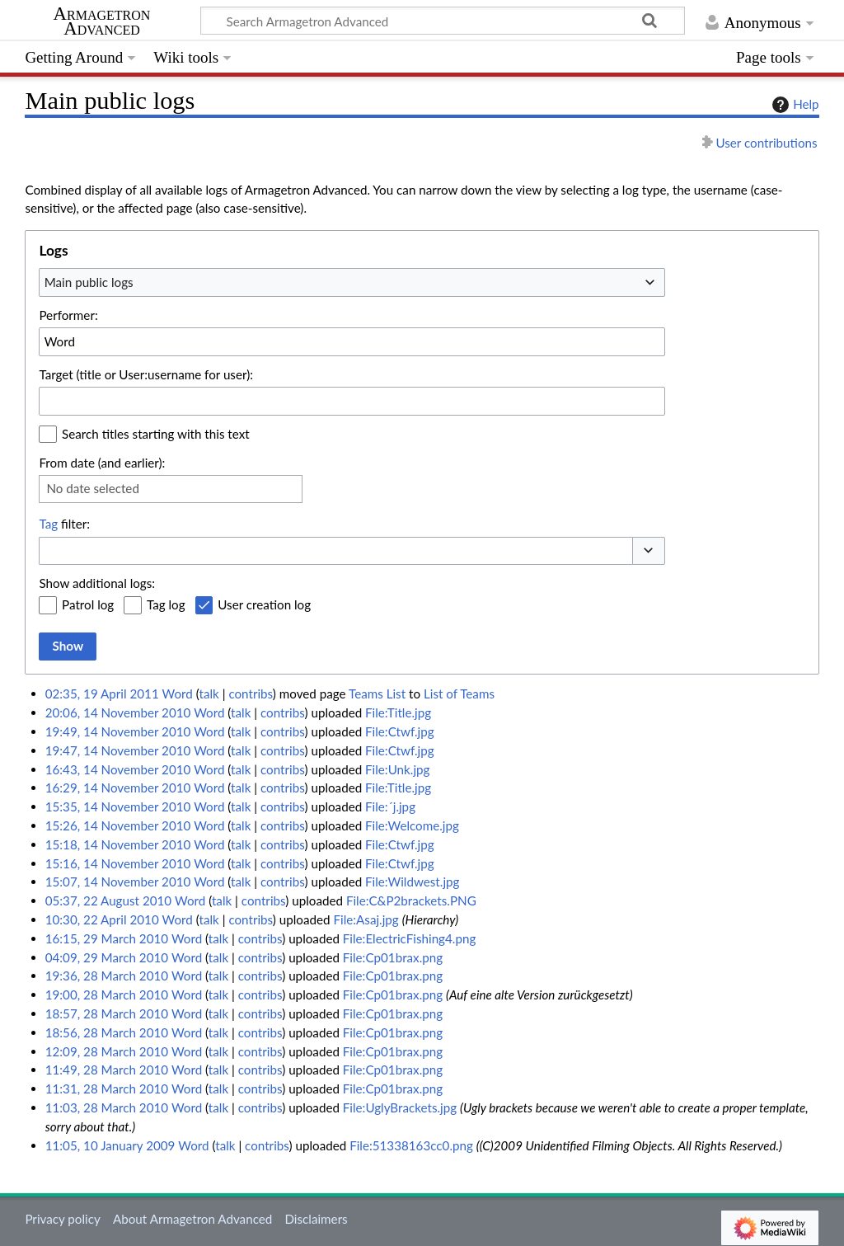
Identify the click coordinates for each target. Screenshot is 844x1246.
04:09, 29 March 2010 (106, 957)
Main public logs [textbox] (89, 282)
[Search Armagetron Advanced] (442, 20)
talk (209, 693)
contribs (250, 693)
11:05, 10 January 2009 (110, 1145)
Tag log (166, 604)
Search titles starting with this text (156, 433)
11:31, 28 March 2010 (106, 1088)
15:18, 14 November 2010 (118, 844)
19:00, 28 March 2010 (106, 994)
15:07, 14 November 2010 (118, 881)
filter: (64, 523)
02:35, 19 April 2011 (102, 693)
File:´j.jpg (390, 806)
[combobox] (352, 282)
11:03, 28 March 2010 (106, 1107)
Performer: (68, 315)
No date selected (92, 488)
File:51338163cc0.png (411, 1145)
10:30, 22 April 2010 (102, 919)
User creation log (264, 604)
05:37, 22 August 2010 (108, 900)
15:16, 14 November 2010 (118, 863)
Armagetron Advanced (102, 21)
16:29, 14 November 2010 (118, 787)
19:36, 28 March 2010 (106, 975)
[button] (648, 551)
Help (793, 104)
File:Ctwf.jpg (399, 731)
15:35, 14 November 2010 (118, 806)
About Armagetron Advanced (192, 1218)
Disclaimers (315, 1218)
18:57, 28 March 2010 (106, 1013)
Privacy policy (62, 1218)
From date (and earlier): (102, 462)
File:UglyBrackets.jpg (400, 1107)
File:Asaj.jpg (365, 919)
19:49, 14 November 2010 (118, 731)
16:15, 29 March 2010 (106, 938)
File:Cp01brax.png (393, 957)
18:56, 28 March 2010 (106, 1032)
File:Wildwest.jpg (412, 881)
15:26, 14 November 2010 (118, 825)
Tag (48, 523)
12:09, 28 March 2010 (106, 1051)
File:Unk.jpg (397, 769)
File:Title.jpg (398, 712)
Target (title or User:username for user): (146, 374)
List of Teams (459, 693)
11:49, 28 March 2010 (106, 1069)
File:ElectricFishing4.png (409, 938)
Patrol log (88, 604)
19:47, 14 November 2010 (118, 750)
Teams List (377, 693)
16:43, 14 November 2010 (118, 769)
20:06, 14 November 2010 (118, 712)
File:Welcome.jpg (412, 825)
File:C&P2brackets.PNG (411, 900)
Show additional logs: (97, 583)
